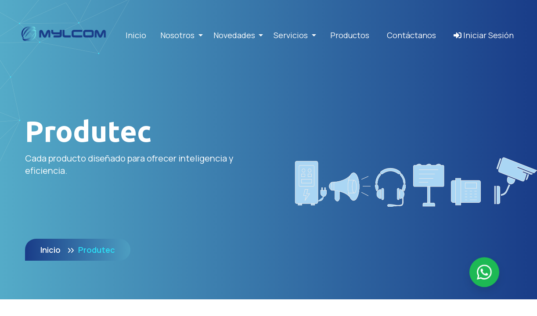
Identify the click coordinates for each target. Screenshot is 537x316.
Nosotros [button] (178, 35)
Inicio (136, 35)
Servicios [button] (292, 35)
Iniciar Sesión (484, 35)
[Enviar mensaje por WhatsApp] (484, 272)
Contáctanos (411, 35)
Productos (349, 35)
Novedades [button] (235, 35)
